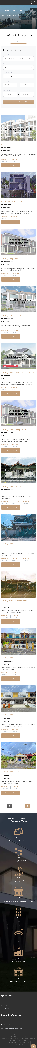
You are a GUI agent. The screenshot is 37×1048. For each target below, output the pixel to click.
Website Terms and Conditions (18, 1042)
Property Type (7, 72)
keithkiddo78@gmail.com (13, 1029)
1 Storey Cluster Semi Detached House (17, 373)
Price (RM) (6, 81)
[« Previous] (9, 806)
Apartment (5, 144)
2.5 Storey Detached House (13, 201)
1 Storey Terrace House (11, 316)
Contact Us (5, 1008)
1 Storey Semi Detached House (14, 601)
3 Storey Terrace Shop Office (13, 430)
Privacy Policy (18, 1044)
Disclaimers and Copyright (18, 1040)
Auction (4, 1005)
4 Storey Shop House (10, 259)
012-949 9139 (9, 1024)
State (5, 63)
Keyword (6, 55)
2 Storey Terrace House (11, 544)
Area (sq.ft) (6, 90)
